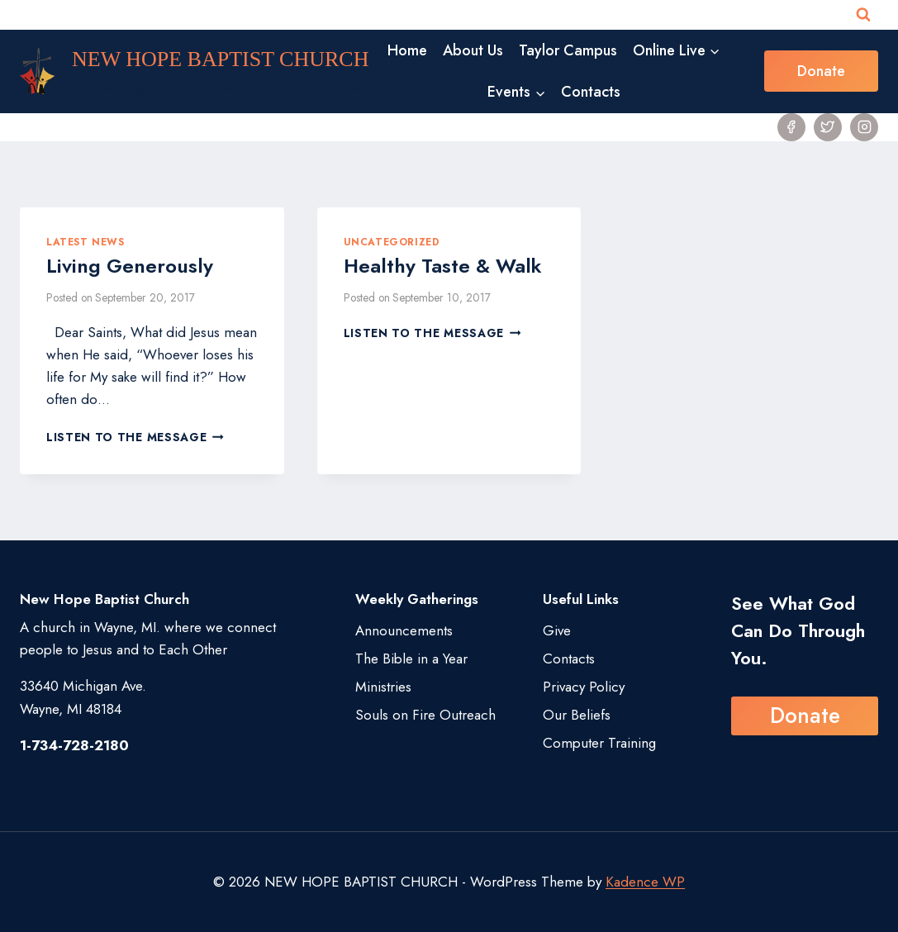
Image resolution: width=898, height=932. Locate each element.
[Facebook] (791, 127)
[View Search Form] (863, 15)
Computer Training (599, 743)
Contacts (590, 91)
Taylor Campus (568, 50)
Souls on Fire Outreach (425, 715)
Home (407, 50)
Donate (821, 71)
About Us (473, 50)
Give (557, 630)
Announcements (404, 630)
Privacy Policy (584, 687)
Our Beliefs (577, 715)
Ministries (383, 687)
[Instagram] (864, 127)
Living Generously (129, 265)
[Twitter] (828, 127)
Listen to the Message (135, 437)
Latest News (85, 242)
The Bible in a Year (411, 658)
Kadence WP (645, 882)
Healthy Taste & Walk (443, 265)
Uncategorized (392, 242)
